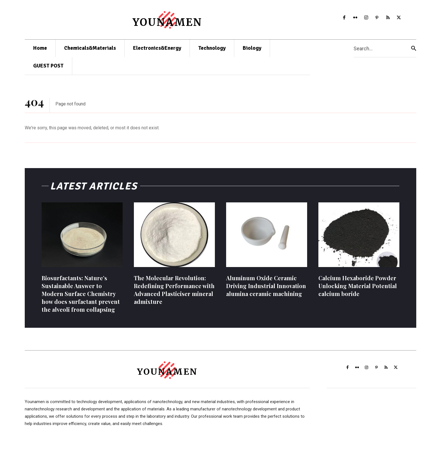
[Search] (413, 48)
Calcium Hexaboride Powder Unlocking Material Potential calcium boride (357, 289)
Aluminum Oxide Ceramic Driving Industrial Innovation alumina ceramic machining (266, 289)
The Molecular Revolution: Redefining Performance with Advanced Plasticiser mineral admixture (174, 293)
